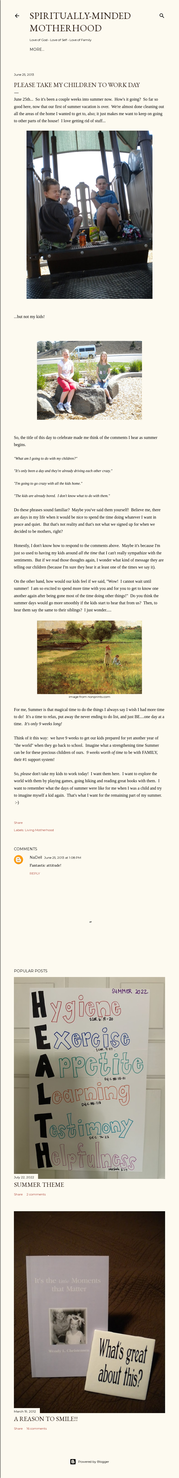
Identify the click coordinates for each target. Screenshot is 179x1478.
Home (36, 49)
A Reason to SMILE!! (46, 1419)
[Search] (162, 14)
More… (140, 49)
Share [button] (18, 823)
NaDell (36, 857)
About (52, 49)
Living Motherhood (39, 830)
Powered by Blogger (89, 1462)
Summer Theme (39, 1184)
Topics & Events (79, 49)
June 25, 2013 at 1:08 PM (62, 858)
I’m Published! (114, 49)
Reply (35, 873)
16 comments (37, 1428)
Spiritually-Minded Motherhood (80, 21)
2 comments (36, 1194)
